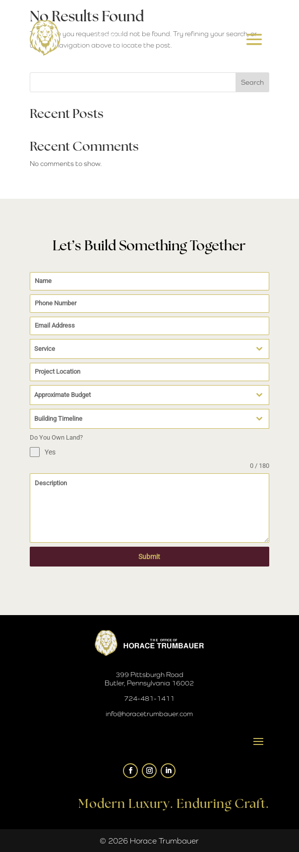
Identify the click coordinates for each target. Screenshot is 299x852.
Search (252, 82)
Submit (149, 557)
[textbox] (139, 349)
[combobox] (149, 349)
